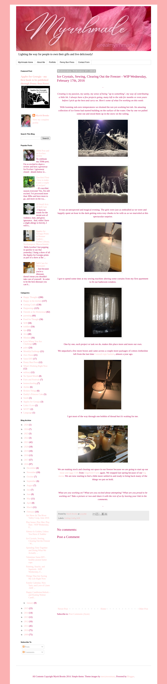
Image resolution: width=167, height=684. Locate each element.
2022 (26, 438)
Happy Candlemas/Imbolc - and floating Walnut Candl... (38, 595)
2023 (26, 433)
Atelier (26, 387)
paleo (25, 347)
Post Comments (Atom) (79, 614)
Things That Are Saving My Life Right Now (36, 577)
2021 (26, 442)
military (26, 372)
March (30, 507)
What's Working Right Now (35, 366)
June (29, 494)
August (30, 485)
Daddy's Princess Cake (33, 394)
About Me (41, 62)
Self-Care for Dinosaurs (42, 264)
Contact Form (84, 62)
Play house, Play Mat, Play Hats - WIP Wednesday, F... (37, 525)
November (31, 472)
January (30, 603)
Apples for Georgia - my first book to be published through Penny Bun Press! (35, 80)
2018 (26, 455)
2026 (26, 425)
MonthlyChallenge (31, 351)
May (29, 498)
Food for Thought (31, 319)
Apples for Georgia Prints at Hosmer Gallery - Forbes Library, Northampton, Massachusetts (36, 237)
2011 (26, 626)
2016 (26, 464)
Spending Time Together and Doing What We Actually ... (36, 550)
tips (25, 330)
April (29, 503)
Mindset (27, 338)
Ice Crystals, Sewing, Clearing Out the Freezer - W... (38, 541)
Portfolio (52, 62)
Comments (28, 652)
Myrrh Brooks (42, 115)
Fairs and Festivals (31, 379)
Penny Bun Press (67, 62)
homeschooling (30, 383)
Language (27, 413)
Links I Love (29, 405)
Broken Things (29, 391)
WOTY (26, 409)
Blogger (130, 676)
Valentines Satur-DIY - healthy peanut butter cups (36, 560)
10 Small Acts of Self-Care (42, 205)
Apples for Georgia (31, 402)
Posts (26, 647)
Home (103, 609)
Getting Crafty (70, 518)
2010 (26, 630)
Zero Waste (28, 355)
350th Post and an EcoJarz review (42, 153)
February (31, 512)
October (30, 477)
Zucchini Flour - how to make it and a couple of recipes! (42, 181)
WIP (78, 518)
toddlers (26, 326)
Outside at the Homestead (34, 312)
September (31, 481)
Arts (25, 334)
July (29, 490)
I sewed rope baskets (104, 354)
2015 (26, 608)
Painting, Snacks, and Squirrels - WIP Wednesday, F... (35, 569)
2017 (26, 460)
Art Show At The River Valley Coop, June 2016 (37, 516)
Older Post (143, 609)
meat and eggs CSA (69, 472)
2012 (26, 621)
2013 (26, 617)
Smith (26, 398)
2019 (26, 451)
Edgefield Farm (91, 472)
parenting (27, 315)
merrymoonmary (108, 676)
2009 (26, 634)
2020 (26, 447)
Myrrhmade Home (25, 62)
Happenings (28, 308)
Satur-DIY (28, 359)
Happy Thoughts (30, 297)
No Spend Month (30, 376)
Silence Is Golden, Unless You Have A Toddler (37, 532)
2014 (26, 613)
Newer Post (63, 609)
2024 (26, 429)
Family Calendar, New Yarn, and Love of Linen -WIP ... (38, 585)
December (31, 468)
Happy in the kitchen (32, 301)
